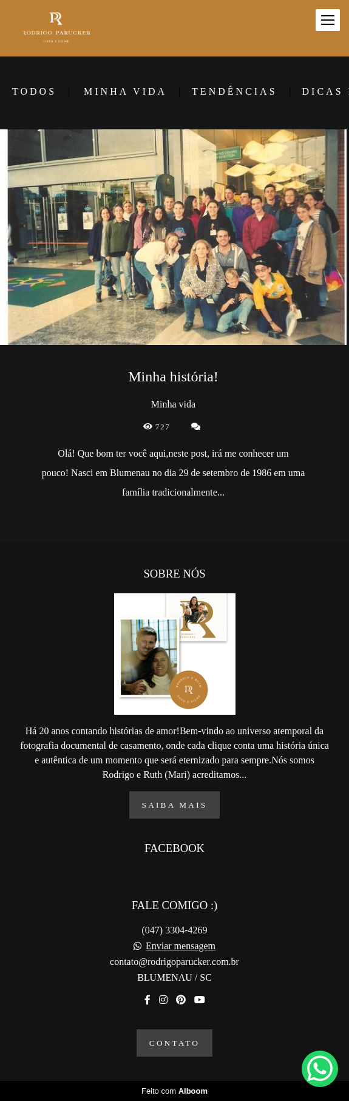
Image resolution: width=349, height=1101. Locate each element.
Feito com (174, 1091)
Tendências (234, 92)
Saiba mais (175, 805)
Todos (34, 92)
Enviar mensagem (180, 946)
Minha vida (125, 92)
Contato (174, 1043)
